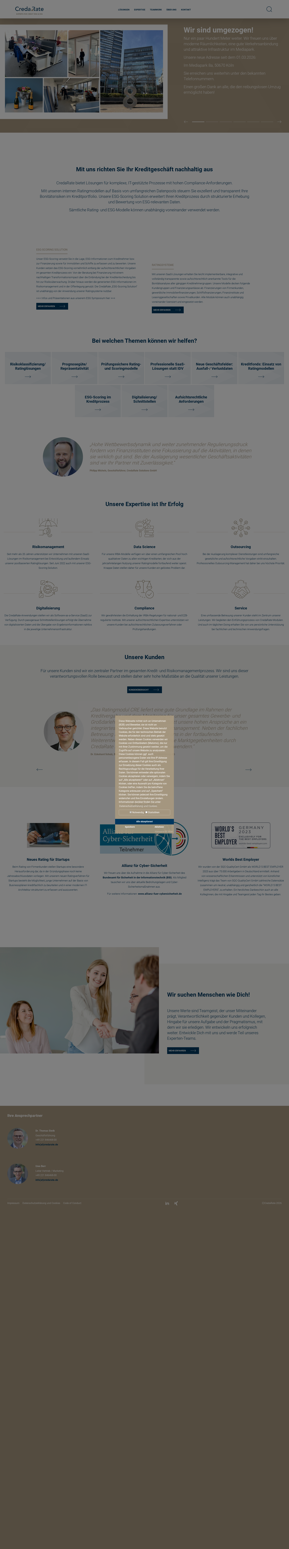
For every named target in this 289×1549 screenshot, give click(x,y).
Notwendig (137, 812)
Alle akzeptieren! (144, 821)
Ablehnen (159, 827)
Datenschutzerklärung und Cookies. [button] (138, 806)
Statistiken (152, 812)
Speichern (130, 827)
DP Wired (169, 832)
